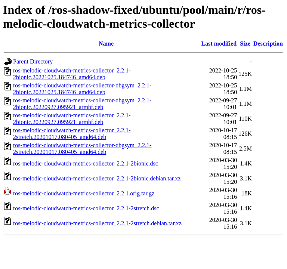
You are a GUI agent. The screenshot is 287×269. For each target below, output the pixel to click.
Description (268, 43)
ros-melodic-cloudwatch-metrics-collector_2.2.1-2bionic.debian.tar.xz (96, 178)
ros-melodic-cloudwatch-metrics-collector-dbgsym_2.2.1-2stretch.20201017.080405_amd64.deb (82, 148)
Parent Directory (33, 61)
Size (245, 43)
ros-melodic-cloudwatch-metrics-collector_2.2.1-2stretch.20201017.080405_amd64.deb (72, 133)
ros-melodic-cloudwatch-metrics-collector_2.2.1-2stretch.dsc (86, 208)
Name (106, 43)
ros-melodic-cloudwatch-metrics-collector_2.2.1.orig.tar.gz (83, 193)
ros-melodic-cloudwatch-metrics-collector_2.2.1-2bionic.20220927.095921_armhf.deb (72, 118)
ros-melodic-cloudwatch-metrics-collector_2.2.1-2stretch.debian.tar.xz (97, 223)
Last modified (219, 43)
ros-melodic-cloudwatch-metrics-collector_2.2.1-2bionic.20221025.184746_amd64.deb (72, 73)
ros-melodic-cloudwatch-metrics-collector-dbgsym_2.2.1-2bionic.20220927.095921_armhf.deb (82, 103)
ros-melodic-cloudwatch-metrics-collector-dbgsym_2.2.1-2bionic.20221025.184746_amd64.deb (82, 88)
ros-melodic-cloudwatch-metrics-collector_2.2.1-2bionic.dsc (85, 163)
